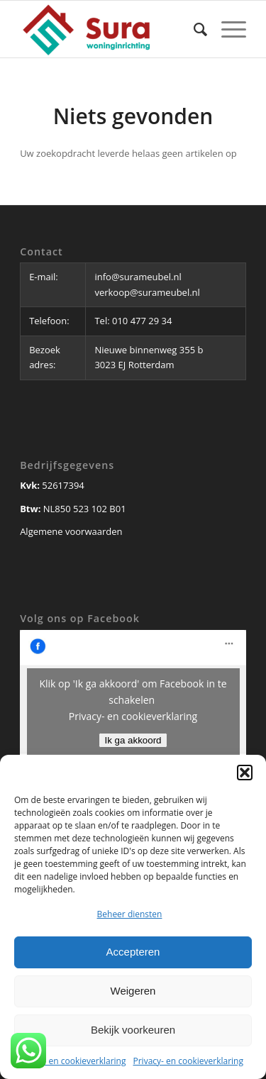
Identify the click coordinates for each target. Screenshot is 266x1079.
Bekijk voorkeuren (133, 1030)
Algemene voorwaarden (71, 531)
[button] (245, 772)
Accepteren (133, 952)
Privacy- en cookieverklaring (71, 1061)
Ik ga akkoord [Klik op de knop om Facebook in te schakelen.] (132, 740)
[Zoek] (193, 29)
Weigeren (133, 991)
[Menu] (226, 29)
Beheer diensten (129, 914)
